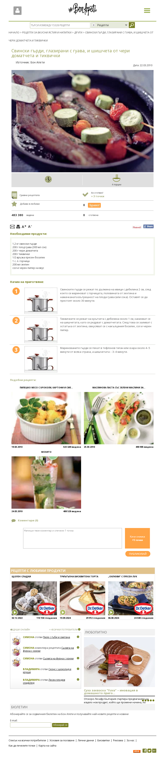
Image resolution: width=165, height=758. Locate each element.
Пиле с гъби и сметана (56, 637)
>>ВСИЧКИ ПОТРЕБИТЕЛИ (63, 629)
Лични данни (86, 740)
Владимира (31, 669)
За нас (130, 740)
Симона (28, 637)
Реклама (118, 740)
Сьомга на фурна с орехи (58, 658)
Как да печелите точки (22, 745)
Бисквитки (103, 740)
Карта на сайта (47, 745)
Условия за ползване (62, 740)
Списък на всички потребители (27, 740)
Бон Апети (37, 62)
